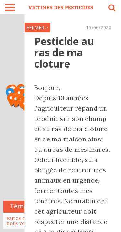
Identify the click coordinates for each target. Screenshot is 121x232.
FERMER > (37, 27)
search (111, 9)
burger (10, 7)
